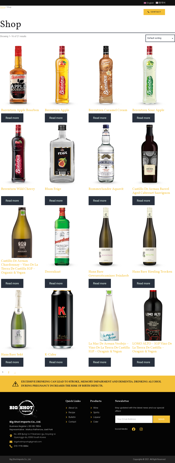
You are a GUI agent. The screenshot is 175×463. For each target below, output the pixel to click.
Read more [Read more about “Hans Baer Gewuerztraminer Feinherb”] (99, 283)
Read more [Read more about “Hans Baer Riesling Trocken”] (143, 283)
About (95, 12)
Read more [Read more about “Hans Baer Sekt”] (12, 362)
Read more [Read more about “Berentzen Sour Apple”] (143, 118)
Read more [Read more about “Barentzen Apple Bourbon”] (12, 118)
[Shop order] (160, 38)
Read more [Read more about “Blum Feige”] (56, 200)
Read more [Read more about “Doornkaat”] (56, 283)
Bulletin (108, 12)
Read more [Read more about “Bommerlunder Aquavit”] (99, 200)
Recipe (82, 12)
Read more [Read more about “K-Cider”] (56, 362)
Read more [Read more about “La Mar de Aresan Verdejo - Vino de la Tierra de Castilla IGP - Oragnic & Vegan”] (99, 362)
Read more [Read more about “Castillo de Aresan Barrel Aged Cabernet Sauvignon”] (143, 200)
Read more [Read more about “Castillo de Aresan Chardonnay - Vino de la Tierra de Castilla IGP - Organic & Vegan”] (12, 283)
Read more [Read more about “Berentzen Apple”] (56, 118)
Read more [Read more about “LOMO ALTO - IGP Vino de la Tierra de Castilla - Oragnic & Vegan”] (143, 362)
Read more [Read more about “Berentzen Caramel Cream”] (99, 118)
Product (67, 12)
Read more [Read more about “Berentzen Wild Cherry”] (12, 200)
